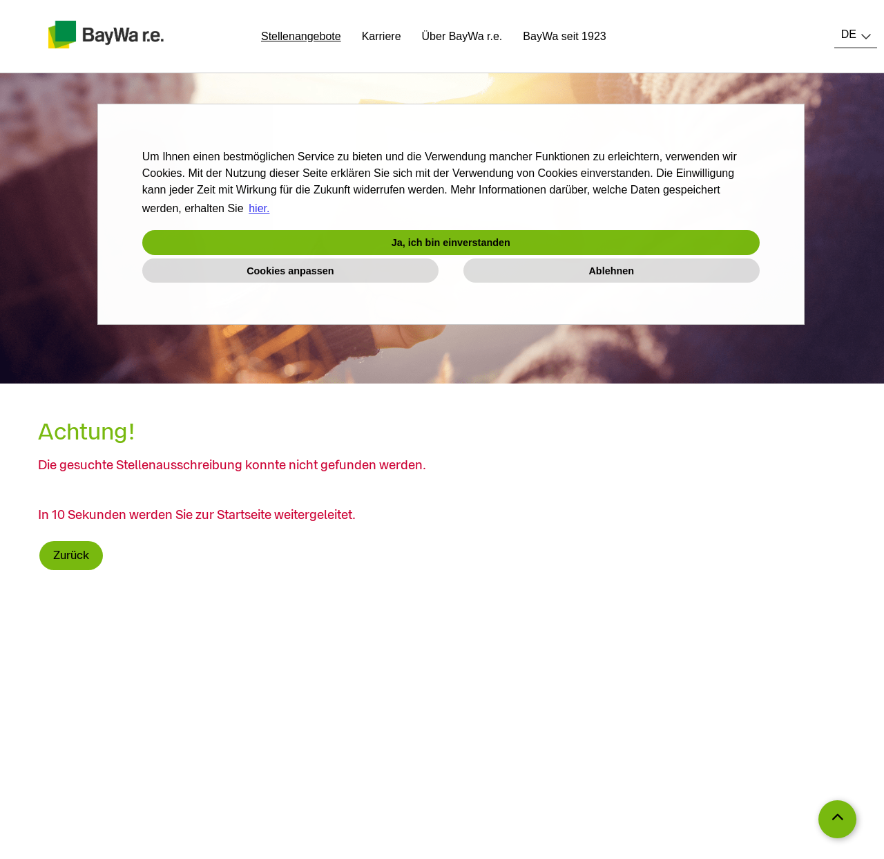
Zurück (71, 555)
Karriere (381, 36)
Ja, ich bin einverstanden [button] (451, 242)
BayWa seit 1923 (564, 36)
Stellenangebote (301, 36)
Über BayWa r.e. (462, 36)
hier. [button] (259, 208)
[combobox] (855, 34)
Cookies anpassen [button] (290, 270)
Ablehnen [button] (611, 270)
